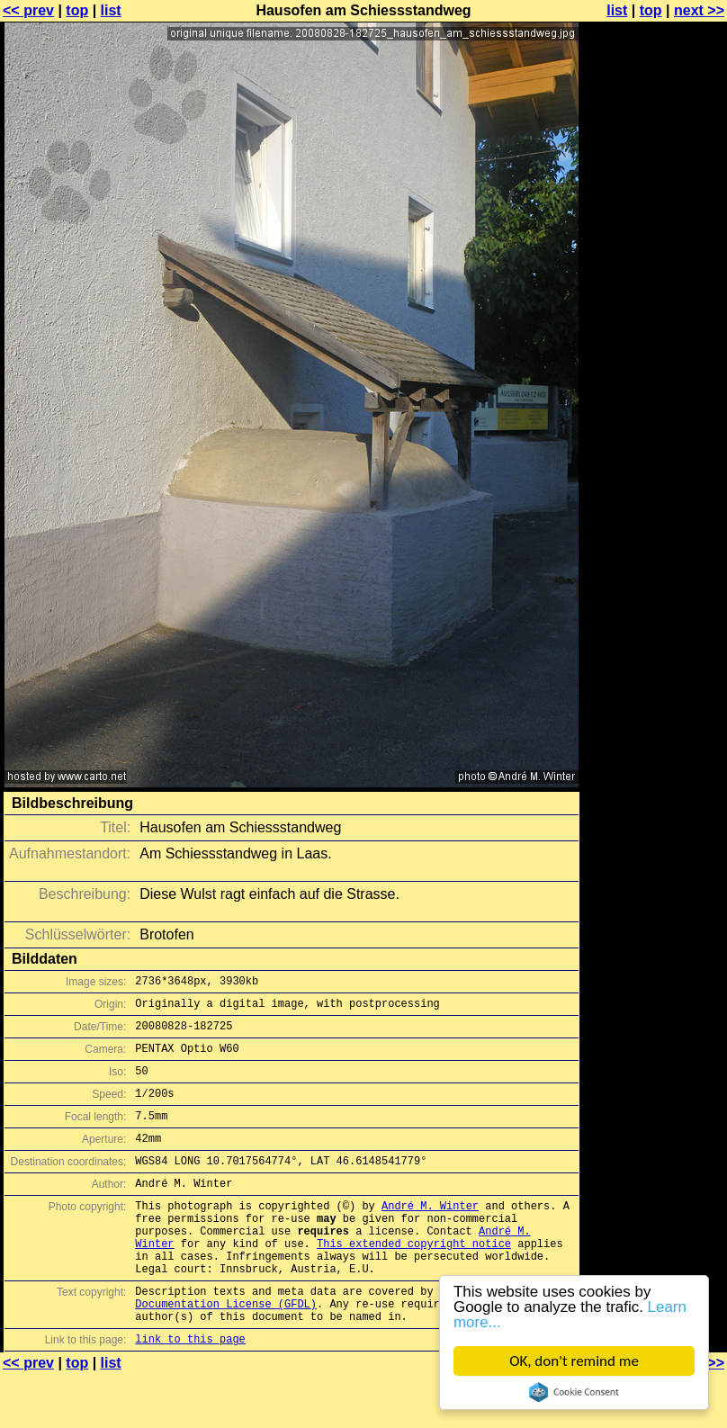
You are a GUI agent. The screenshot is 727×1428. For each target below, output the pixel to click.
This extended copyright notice (414, 1281)
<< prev (28, 10)
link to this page (190, 1392)
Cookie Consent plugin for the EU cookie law (574, 1392)
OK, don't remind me (574, 1361)
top (77, 10)
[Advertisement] (654, 231)
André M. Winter (430, 1235)
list (111, 10)
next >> (699, 10)
